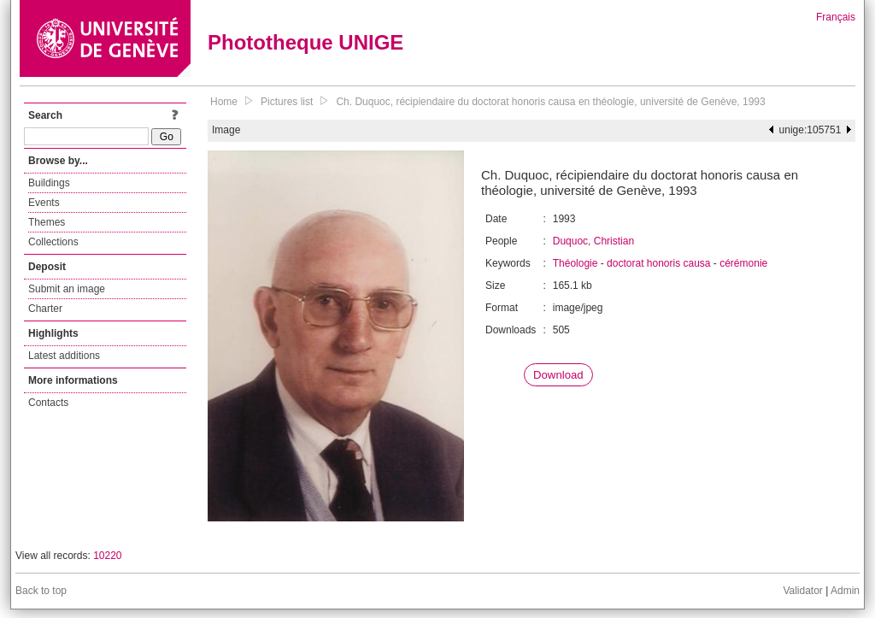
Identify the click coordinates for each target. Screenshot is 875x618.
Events (44, 203)
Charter (45, 309)
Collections (53, 242)
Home (224, 102)
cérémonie (743, 263)
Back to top (41, 591)
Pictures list (287, 102)
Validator (802, 591)
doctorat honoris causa (658, 263)
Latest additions (64, 356)
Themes (46, 222)
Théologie (575, 263)
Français (835, 17)
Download (558, 374)
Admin (845, 591)
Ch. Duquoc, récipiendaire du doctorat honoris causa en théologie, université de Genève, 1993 (550, 102)
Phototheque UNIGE (305, 42)
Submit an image (66, 289)
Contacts (48, 403)
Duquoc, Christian (593, 241)
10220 (107, 556)
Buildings (49, 183)
